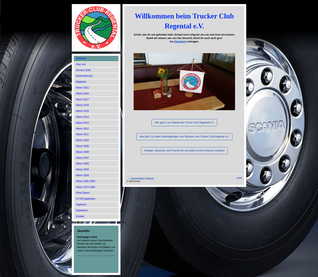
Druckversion (135, 178)
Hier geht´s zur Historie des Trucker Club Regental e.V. (184, 122)
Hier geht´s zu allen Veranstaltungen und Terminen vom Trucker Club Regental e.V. (184, 136)
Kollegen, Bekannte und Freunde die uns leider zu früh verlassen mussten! (184, 150)
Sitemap (150, 178)
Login (239, 177)
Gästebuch (180, 41)
